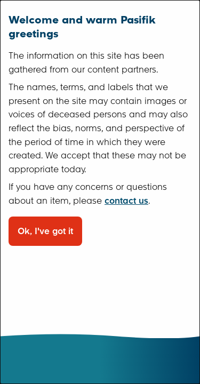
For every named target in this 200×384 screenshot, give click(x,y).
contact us (126, 200)
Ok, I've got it (45, 231)
